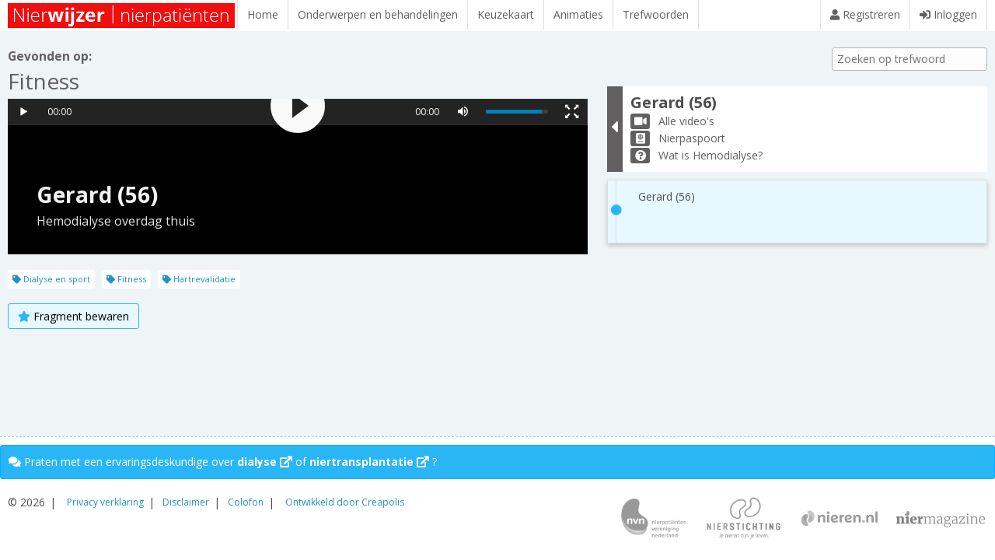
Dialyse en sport (51, 279)
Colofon (246, 502)
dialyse (264, 461)
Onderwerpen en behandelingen (378, 14)
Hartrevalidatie (199, 279)
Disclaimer (185, 502)
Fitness (126, 279)
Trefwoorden (656, 14)
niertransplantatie (369, 461)
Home (262, 14)
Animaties (578, 14)
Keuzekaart (505, 14)
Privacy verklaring (105, 502)
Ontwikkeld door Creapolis (344, 502)
